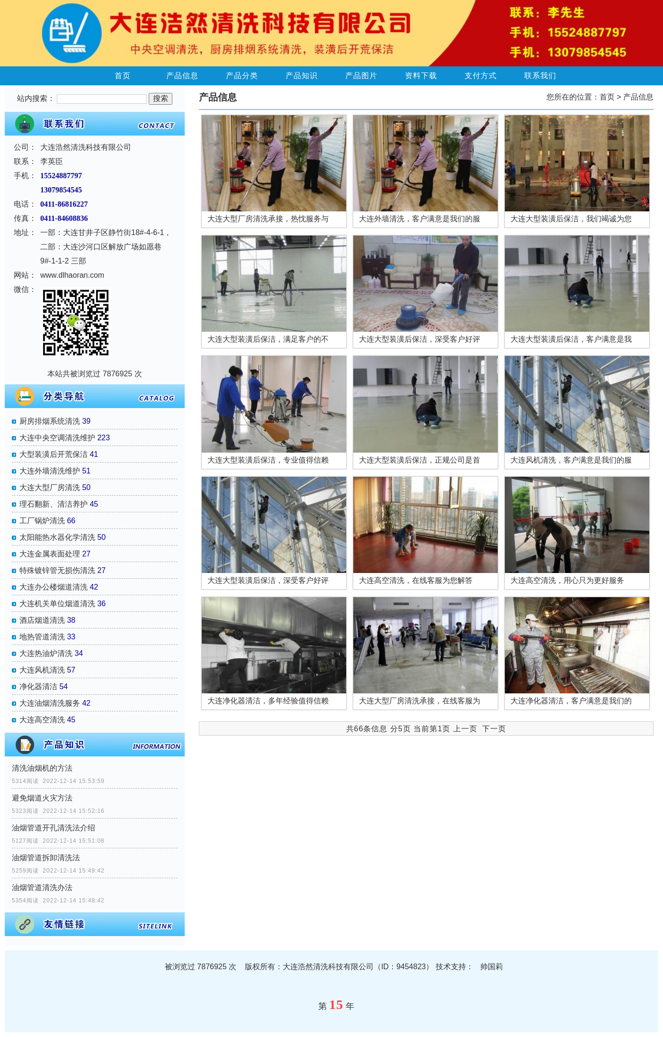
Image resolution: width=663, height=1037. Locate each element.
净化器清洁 (38, 686)
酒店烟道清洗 (42, 620)
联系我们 (540, 76)
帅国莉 (491, 967)
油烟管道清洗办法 (42, 887)
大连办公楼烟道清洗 (53, 587)
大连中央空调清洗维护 (57, 438)
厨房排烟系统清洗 (49, 421)
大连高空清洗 (42, 720)
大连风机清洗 (42, 670)
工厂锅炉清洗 (42, 521)
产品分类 (242, 76)
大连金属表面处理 (49, 554)
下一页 (494, 729)
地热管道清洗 (42, 637)
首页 (123, 76)
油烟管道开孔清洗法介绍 (53, 828)
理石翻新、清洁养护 (53, 504)
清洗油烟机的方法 (42, 768)
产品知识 (302, 76)
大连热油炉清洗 (45, 653)
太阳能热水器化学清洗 (57, 537)
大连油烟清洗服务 (49, 703)
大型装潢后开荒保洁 (53, 454)
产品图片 (361, 76)
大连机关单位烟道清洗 (57, 604)
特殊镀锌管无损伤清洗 (57, 570)
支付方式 (481, 76)
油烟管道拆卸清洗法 (46, 858)
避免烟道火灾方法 (42, 798)
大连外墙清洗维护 (49, 471)
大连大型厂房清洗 (49, 487)
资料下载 (421, 76)
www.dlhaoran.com (72, 275)
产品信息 (182, 76)
